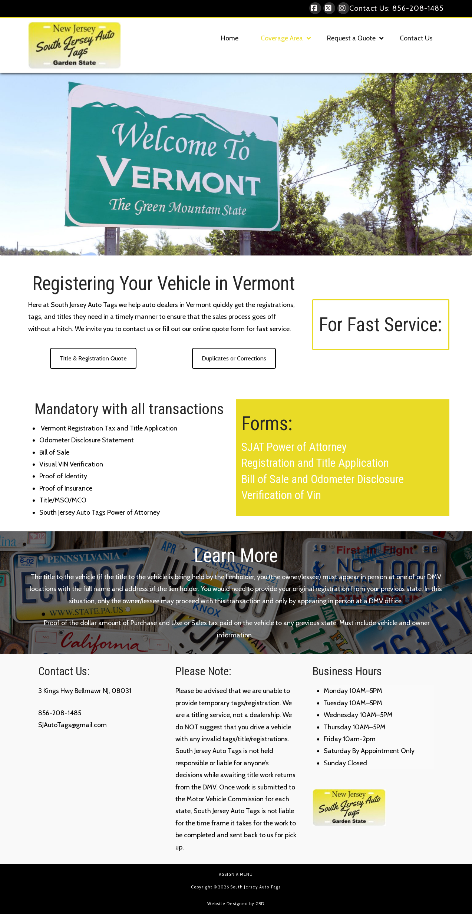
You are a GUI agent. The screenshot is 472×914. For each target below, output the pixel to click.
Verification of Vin (281, 495)
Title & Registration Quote (93, 358)
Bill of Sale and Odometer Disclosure (322, 479)
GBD (259, 903)
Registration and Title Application (315, 463)
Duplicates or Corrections (234, 358)
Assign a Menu (236, 874)
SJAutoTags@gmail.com (72, 725)
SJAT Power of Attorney (294, 447)
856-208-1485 (418, 8)
